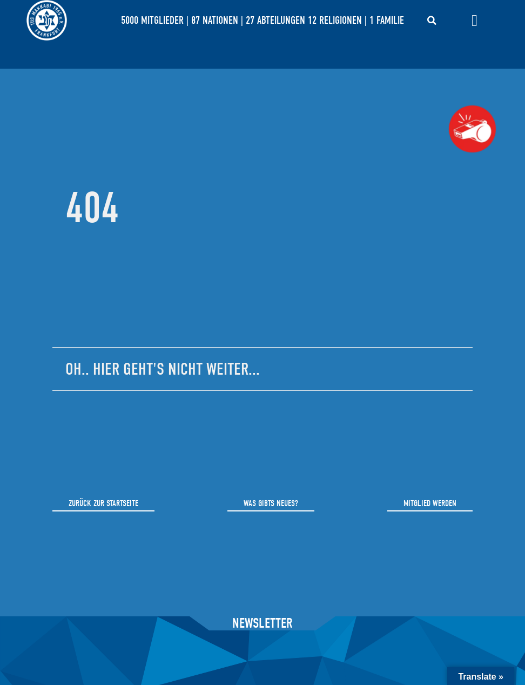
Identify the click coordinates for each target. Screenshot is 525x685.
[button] (431, 20)
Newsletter (262, 623)
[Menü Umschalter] (474, 20)
